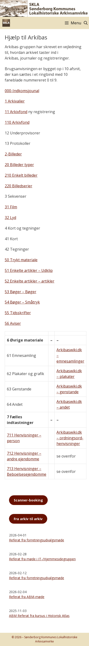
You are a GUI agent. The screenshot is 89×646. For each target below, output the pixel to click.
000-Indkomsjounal (22, 90)
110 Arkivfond (17, 122)
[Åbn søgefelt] (85, 23)
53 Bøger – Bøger (20, 291)
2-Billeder (13, 154)
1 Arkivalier (15, 101)
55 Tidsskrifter (18, 312)
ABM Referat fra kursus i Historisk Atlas (39, 615)
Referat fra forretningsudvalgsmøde (36, 540)
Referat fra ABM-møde (26, 597)
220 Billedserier (18, 185)
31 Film (11, 207)
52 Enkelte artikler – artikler (29, 281)
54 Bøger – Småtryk (22, 302)
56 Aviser (13, 323)
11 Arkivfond (16, 111)
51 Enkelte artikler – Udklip (29, 270)
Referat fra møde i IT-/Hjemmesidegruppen (42, 559)
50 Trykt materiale (21, 259)
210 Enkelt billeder (21, 175)
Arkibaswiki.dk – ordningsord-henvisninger (69, 438)
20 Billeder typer (19, 164)
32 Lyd (10, 217)
